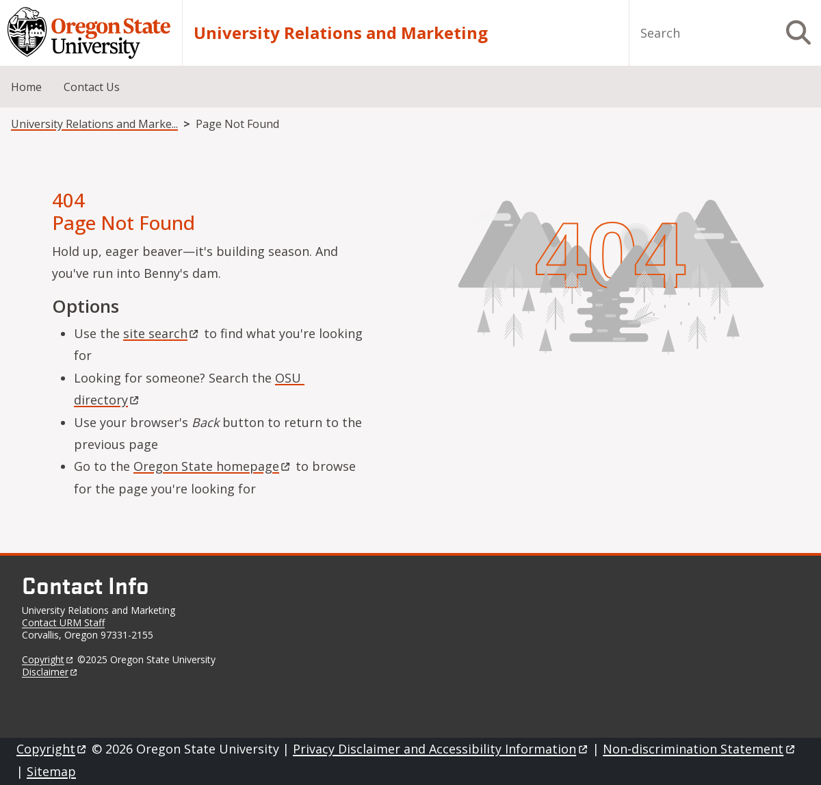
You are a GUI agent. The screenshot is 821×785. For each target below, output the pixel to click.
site (161, 333)
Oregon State (212, 466)
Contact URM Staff (63, 622)
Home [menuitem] (26, 86)
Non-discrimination (699, 749)
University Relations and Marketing (341, 33)
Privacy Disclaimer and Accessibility (441, 749)
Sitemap (51, 771)
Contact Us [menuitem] (92, 86)
